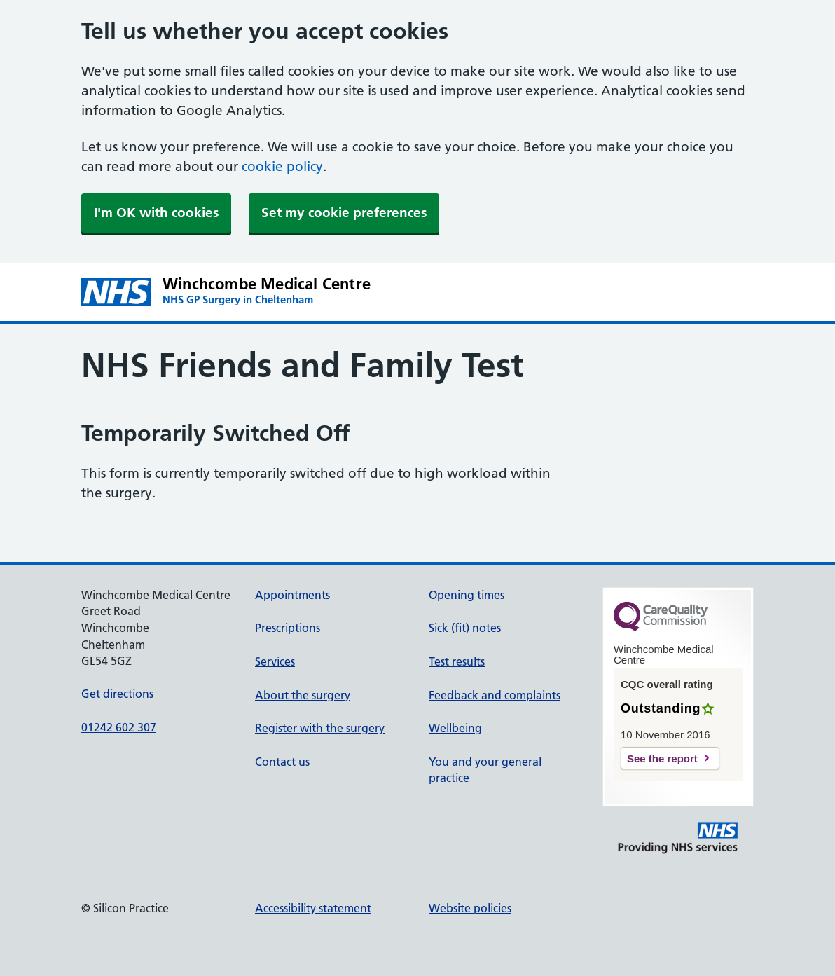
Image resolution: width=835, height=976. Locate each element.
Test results (457, 661)
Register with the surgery (320, 728)
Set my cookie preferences (344, 213)
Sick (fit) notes (465, 628)
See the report (662, 758)
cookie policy (282, 166)
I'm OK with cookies (156, 213)
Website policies (470, 908)
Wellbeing (455, 728)
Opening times (466, 595)
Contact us (282, 762)
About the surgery (302, 695)
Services (275, 661)
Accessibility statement (313, 908)
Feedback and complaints (494, 695)
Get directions (117, 694)
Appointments (292, 595)
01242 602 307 (118, 727)
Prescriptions (287, 628)
